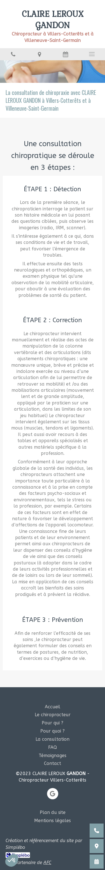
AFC (47, 862)
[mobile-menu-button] (92, 54)
